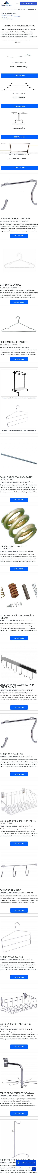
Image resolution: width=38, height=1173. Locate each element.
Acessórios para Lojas (11, 9)
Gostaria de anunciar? (28, 3)
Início (1, 9)
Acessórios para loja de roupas (7, 16)
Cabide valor (17, 16)
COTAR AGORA (19, 236)
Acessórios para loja (7, 19)
